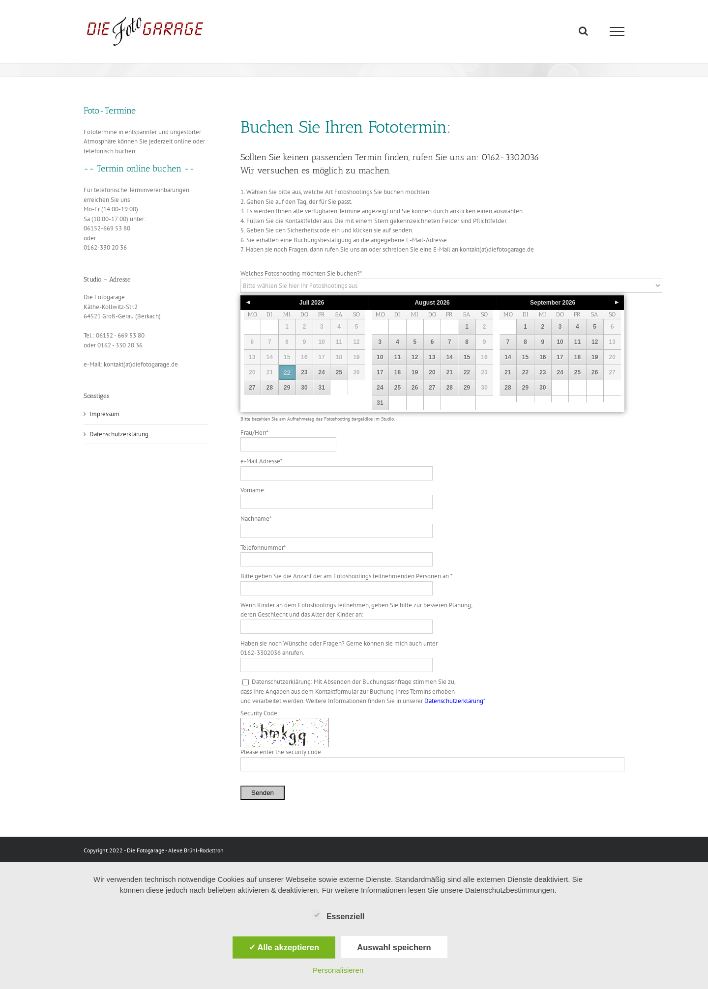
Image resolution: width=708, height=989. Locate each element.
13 (432, 357)
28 (269, 387)
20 (432, 372)
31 (322, 387)
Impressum (104, 414)
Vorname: (253, 490)
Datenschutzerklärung (453, 701)
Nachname (256, 518)
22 (287, 372)
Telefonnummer (263, 547)
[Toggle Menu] (617, 31)
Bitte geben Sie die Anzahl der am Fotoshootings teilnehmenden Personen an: (346, 576)
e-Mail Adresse (261, 461)
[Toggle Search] (583, 31)
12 (415, 357)
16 (542, 357)
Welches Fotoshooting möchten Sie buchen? (301, 273)
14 (449, 357)
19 (415, 372)
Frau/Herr (254, 432)
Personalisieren (338, 970)
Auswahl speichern (394, 947)
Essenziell (338, 915)
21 (449, 372)
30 (304, 387)
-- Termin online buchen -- (139, 168)
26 (415, 387)
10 (380, 357)
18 (397, 372)
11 (397, 357)
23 (304, 372)
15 (467, 357)
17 (380, 372)
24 (322, 372)
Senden (262, 792)
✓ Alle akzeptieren (284, 947)
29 (287, 387)
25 (339, 372)
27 (252, 387)
